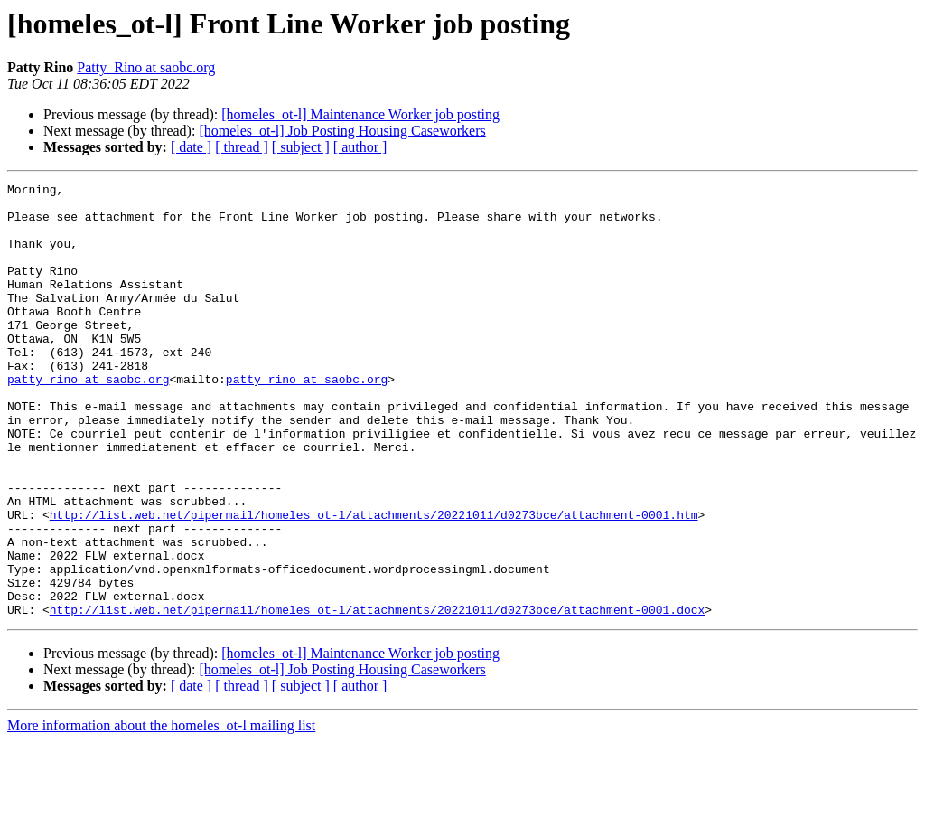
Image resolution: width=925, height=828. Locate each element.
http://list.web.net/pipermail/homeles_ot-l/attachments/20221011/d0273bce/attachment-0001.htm (374, 582)
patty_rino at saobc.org (88, 419)
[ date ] (191, 147)
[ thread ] (241, 147)
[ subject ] (301, 147)
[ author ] (360, 147)
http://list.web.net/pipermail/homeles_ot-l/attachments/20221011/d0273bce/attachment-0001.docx (377, 696)
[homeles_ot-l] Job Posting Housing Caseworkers (342, 130)
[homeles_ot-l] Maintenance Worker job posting (360, 114)
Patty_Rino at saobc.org (146, 67)
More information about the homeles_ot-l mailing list (161, 812)
